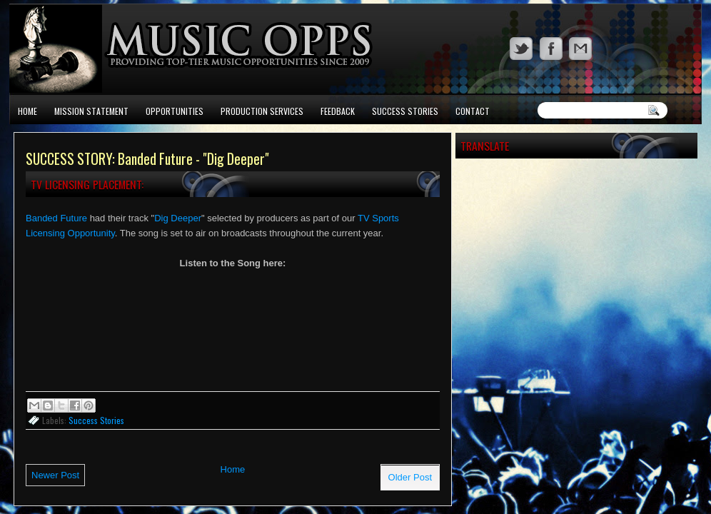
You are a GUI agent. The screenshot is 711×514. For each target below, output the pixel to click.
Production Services (262, 111)
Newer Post (55, 475)
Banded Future (56, 218)
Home (27, 111)
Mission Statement (91, 111)
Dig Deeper (177, 218)
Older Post (410, 477)
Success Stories (405, 111)
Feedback (338, 111)
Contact (472, 111)
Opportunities (174, 111)
